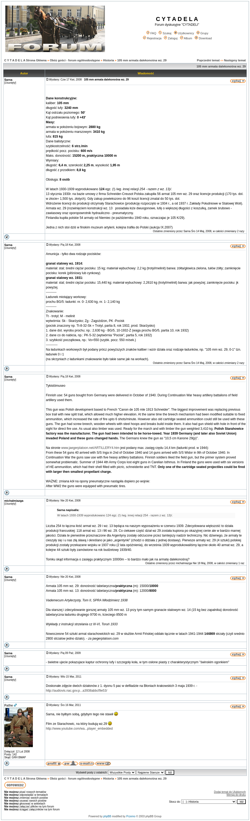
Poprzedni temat (208, 60)
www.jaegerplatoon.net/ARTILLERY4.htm (90, 448)
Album (186, 38)
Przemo (130, 816)
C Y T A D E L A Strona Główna (25, 60)
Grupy (202, 33)
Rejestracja (152, 38)
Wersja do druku (236, 794)
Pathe (8, 705)
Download (203, 38)
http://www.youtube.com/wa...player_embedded (79, 728)
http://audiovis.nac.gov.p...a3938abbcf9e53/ (76, 690)
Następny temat (235, 60)
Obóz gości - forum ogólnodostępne (75, 60)
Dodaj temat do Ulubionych (230, 791)
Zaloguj (170, 38)
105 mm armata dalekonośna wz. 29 (141, 60)
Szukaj (165, 33)
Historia (108, 60)
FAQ (151, 33)
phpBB (107, 816)
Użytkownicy (184, 33)
